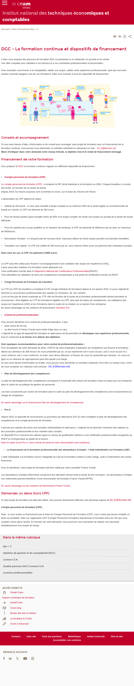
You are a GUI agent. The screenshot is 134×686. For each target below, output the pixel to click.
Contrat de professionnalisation (22, 315)
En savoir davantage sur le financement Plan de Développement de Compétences (42, 402)
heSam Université (96, 636)
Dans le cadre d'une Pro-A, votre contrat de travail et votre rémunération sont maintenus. (45, 442)
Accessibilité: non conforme (67, 640)
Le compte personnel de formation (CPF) (21, 184)
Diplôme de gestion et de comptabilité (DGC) (29, 553)
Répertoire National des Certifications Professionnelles (62, 271)
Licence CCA (10, 559)
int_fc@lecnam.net (106, 148)
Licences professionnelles (17, 572)
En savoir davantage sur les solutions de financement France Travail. (35, 485)
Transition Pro (62, 307)
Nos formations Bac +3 (25, 29)
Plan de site (117, 636)
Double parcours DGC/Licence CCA (23, 566)
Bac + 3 (7, 546)
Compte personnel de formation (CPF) (25, 177)
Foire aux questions (52, 636)
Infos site (31, 636)
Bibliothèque (74, 636)
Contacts (16, 636)
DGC (20, 166)
